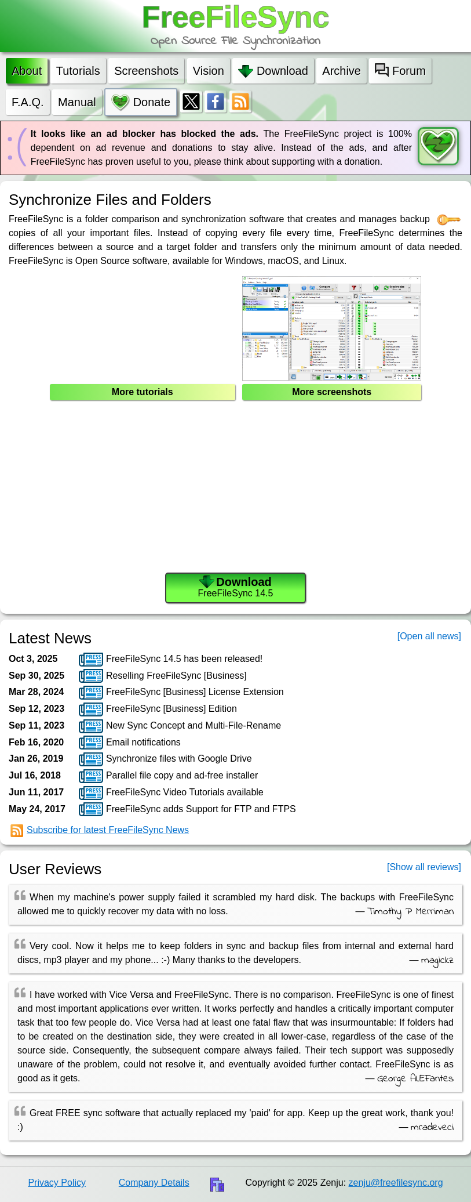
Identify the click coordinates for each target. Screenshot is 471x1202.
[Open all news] (429, 636)
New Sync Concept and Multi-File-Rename (180, 726)
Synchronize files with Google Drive (165, 759)
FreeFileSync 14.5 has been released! (170, 660)
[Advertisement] (235, 488)
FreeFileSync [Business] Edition (157, 709)
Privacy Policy (57, 1182)
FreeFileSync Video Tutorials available (171, 793)
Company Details (154, 1182)
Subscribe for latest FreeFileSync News (99, 831)
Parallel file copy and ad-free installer (168, 776)
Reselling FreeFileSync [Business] (162, 676)
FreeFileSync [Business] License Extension (181, 693)
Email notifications (129, 743)
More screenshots (331, 392)
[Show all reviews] (424, 867)
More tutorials (142, 392)
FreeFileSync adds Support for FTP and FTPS (187, 809)
